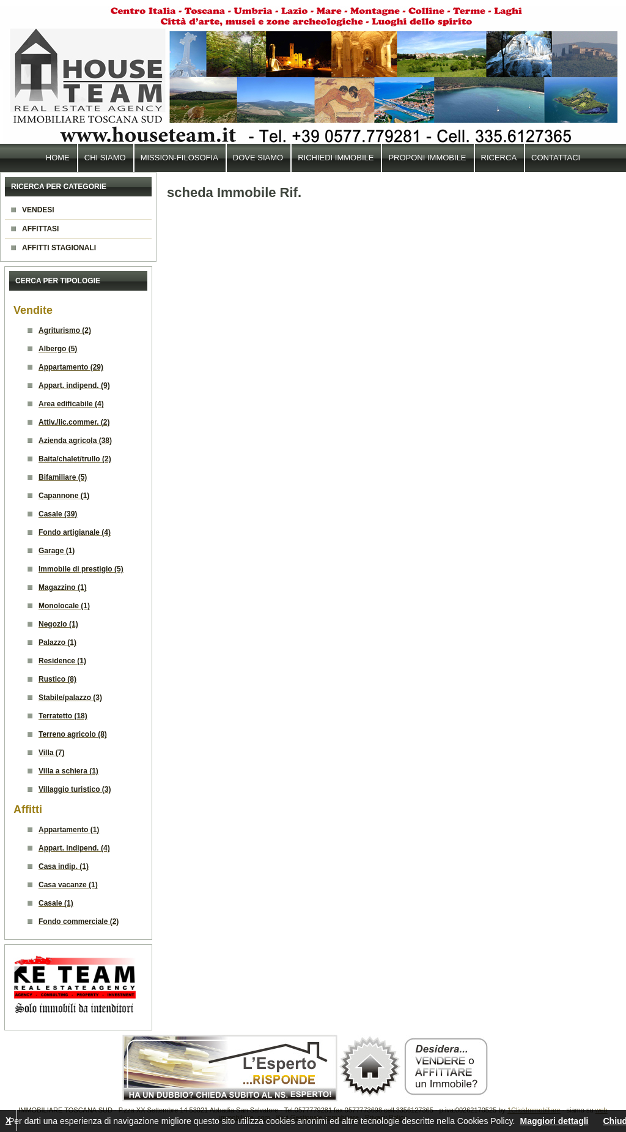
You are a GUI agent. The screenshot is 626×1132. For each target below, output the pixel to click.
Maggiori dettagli (554, 1121)
